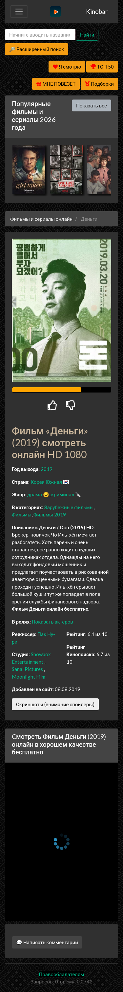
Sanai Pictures (27, 669)
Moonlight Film (28, 677)
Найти (87, 35)
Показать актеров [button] (52, 622)
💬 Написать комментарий (47, 942)
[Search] (40, 35)
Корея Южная (46, 482)
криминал (62, 494)
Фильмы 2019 (49, 514)
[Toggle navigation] (19, 11)
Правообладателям (61, 974)
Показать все (91, 105)
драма (34, 494)
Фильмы (21, 514)
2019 (46, 469)
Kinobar (97, 11)
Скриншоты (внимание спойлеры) (55, 704)
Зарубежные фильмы (69, 507)
